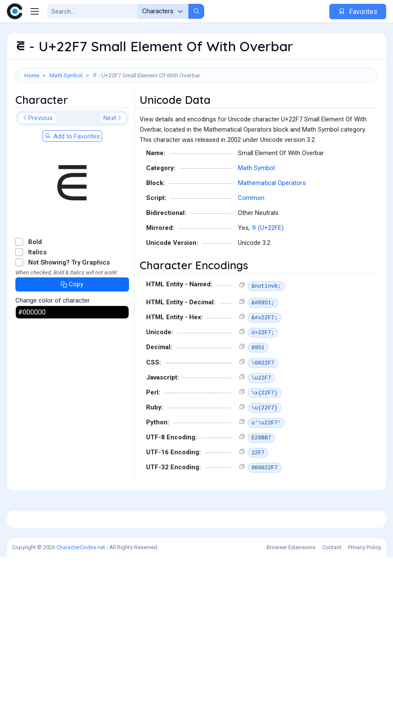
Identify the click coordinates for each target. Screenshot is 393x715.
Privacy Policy (364, 705)
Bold (35, 280)
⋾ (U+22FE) (268, 266)
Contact (331, 705)
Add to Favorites (72, 175)
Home (31, 75)
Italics (37, 290)
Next (113, 156)
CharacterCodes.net (80, 705)
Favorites (357, 12)
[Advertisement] (196, 110)
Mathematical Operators (272, 221)
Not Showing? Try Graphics (69, 301)
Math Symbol (66, 75)
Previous (37, 156)
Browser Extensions (291, 705)
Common (251, 236)
